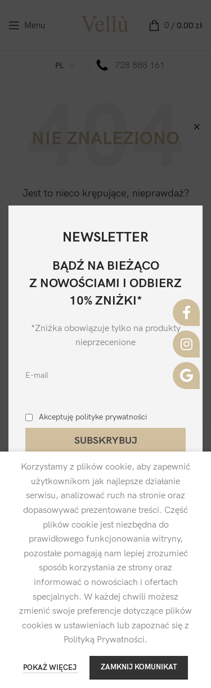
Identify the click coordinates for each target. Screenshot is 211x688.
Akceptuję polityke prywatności (93, 417)
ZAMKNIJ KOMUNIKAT (139, 667)
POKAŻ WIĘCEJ (50, 667)
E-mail (36, 375)
